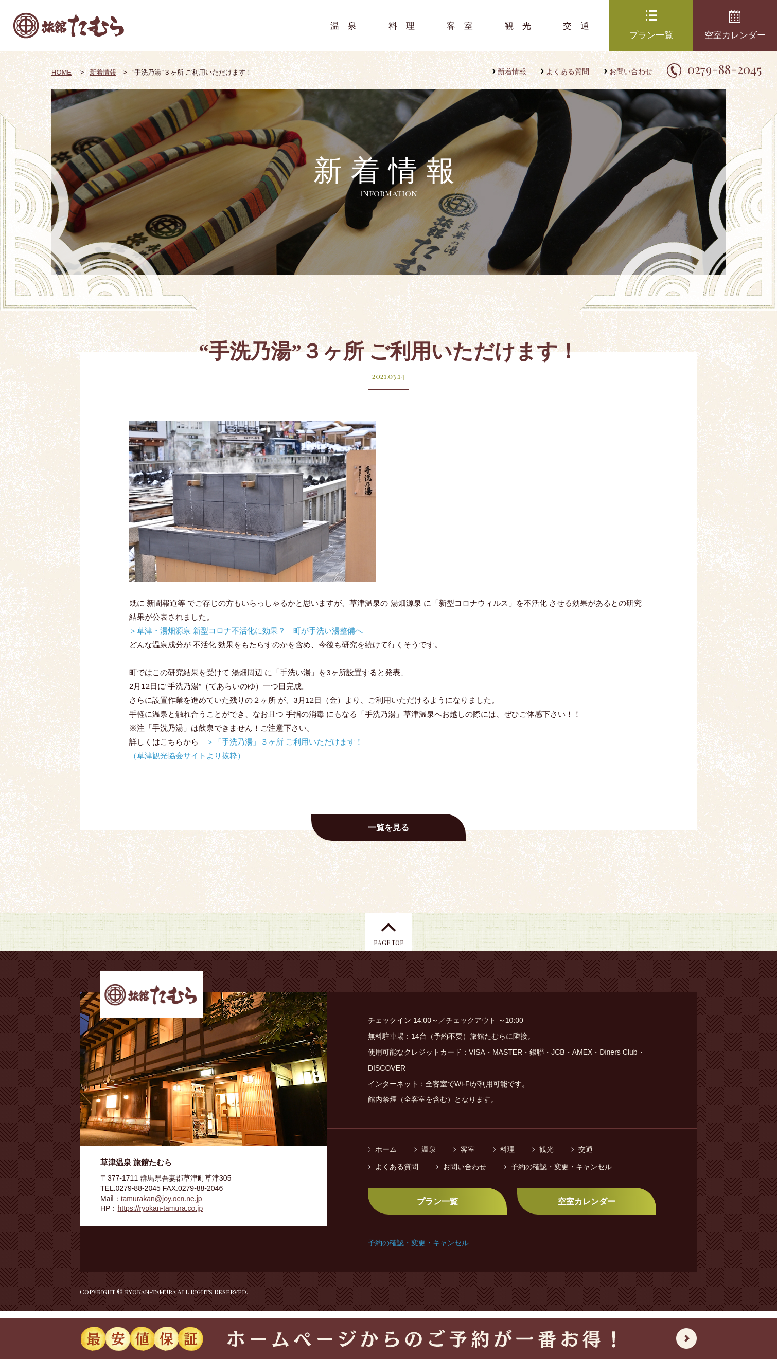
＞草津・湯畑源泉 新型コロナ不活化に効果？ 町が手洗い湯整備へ (246, 630)
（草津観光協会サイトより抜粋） (187, 755)
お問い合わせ (630, 71)
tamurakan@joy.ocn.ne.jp (161, 1206)
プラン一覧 (651, 35)
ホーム (386, 1157)
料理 (405, 26)
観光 (522, 26)
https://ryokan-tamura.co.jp (160, 1216)
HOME (61, 72)
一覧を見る (388, 827)
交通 (580, 26)
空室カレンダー (735, 35)
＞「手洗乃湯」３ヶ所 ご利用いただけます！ (284, 741)
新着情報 (512, 71)
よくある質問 (567, 71)
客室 (464, 26)
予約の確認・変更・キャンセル (561, 1174)
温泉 (347, 26)
